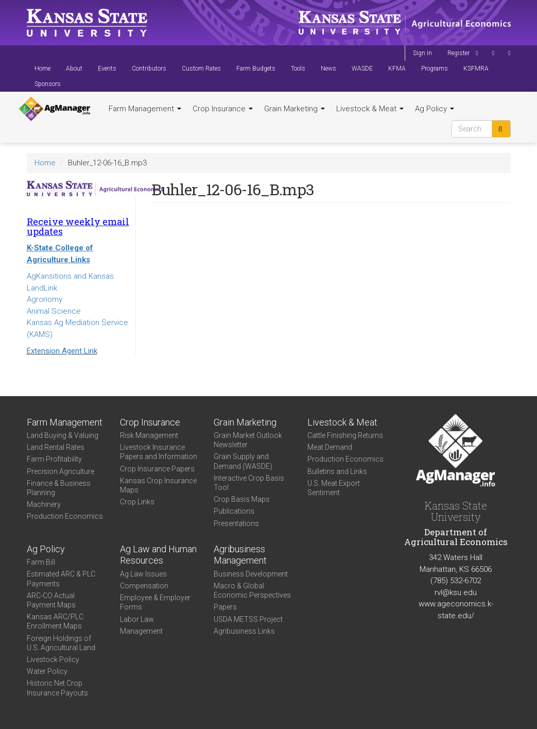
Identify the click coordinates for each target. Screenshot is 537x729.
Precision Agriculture (60, 471)
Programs (434, 68)
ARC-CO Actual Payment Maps (51, 600)
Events (107, 68)
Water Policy (47, 671)
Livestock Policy (53, 659)
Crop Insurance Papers (157, 469)
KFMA (397, 68)
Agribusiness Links (244, 631)
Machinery (44, 504)
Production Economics (65, 516)
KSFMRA (476, 68)
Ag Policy (434, 108)
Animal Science (54, 311)
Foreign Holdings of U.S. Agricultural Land (61, 643)
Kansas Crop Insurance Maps (158, 485)
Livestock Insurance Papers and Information (158, 452)
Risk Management (149, 435)
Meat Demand (329, 447)
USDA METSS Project (248, 619)
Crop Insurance (223, 108)
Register (458, 53)
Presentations (236, 523)
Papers (225, 607)
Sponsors (47, 84)
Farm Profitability (54, 459)
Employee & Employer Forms (155, 602)
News (328, 68)
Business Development (251, 574)
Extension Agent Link (62, 350)
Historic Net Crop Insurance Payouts (57, 688)
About (74, 68)
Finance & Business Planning (59, 488)
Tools (298, 68)
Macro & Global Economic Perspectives (252, 590)
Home (42, 68)
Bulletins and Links (337, 471)
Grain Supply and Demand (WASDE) (243, 461)
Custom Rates (201, 68)
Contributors (149, 68)
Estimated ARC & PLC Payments (61, 578)
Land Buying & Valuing (62, 435)
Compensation (144, 586)
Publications (234, 511)
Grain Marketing (294, 108)
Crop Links (137, 502)
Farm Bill (41, 562)
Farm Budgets (255, 68)
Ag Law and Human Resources (158, 555)
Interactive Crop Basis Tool (249, 482)
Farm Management (145, 108)
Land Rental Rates (55, 447)
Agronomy (44, 299)
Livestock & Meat (370, 108)
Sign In (422, 53)
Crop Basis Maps (242, 499)
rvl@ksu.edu (456, 592)
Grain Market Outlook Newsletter (248, 440)
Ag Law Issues (143, 574)
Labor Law (137, 619)
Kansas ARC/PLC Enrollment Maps (55, 621)
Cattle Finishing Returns (345, 435)
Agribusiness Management (240, 555)
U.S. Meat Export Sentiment (333, 488)
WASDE (362, 68)
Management (141, 631)
